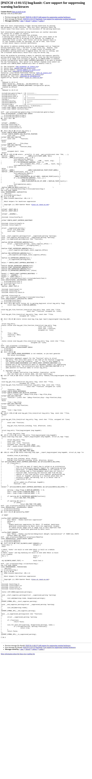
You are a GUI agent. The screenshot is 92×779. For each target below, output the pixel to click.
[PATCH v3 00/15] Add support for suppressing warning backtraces (47, 17)
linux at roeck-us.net (19, 12)
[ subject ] (34, 21)
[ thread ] (28, 21)
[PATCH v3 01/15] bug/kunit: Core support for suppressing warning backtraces (49, 19)
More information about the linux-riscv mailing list (18, 777)
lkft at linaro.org (43, 82)
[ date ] (22, 21)
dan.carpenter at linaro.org (27, 75)
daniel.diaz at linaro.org (25, 77)
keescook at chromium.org (22, 81)
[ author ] (41, 21)
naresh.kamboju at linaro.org (28, 79)
